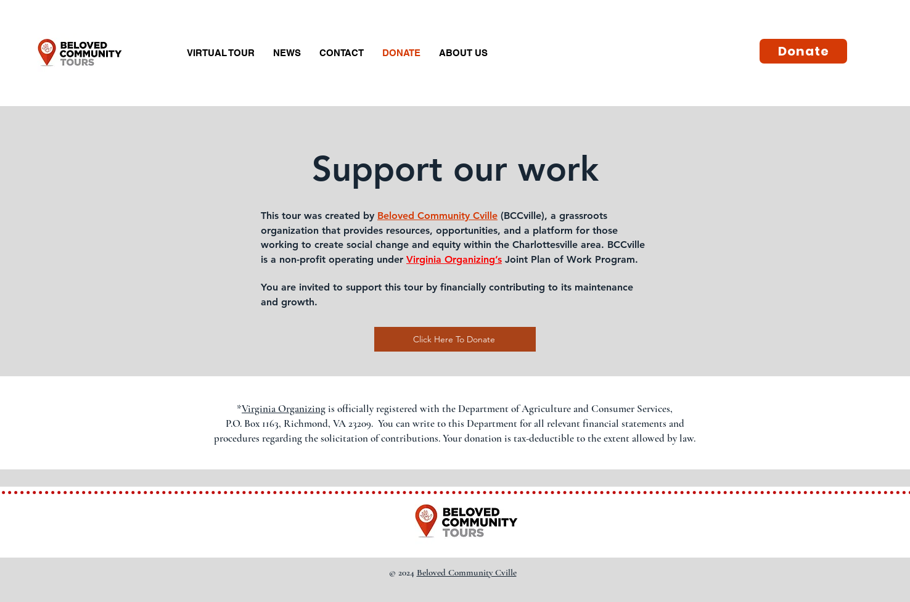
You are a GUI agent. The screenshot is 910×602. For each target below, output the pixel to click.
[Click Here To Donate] (455, 339)
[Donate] (803, 51)
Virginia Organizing (450, 259)
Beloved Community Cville (437, 215)
